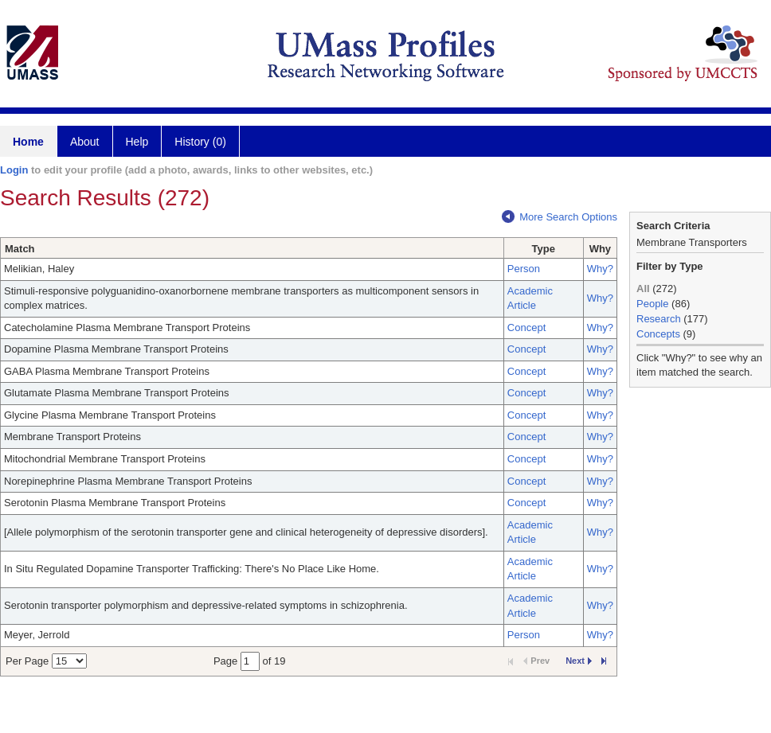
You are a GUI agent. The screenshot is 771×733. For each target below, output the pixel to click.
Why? (600, 269)
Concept (526, 327)
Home (28, 141)
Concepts (658, 334)
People (652, 304)
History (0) (200, 141)
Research (658, 319)
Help (137, 141)
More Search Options (559, 217)
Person (523, 269)
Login (14, 170)
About (85, 141)
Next (579, 660)
